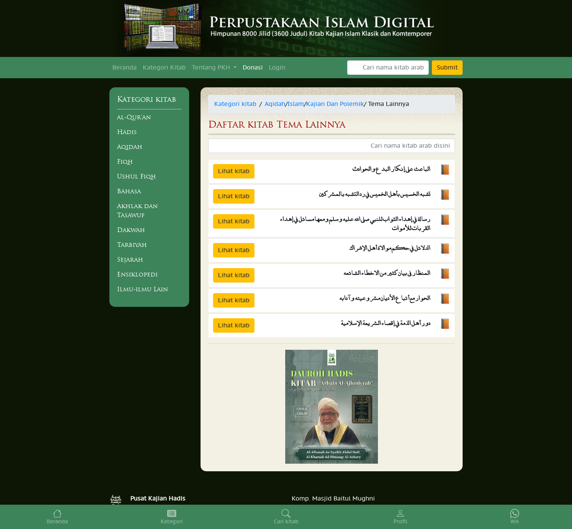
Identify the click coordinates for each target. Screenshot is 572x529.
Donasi (253, 67)
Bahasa (129, 191)
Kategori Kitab (164, 67)
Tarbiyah (132, 244)
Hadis (127, 132)
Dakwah (131, 230)
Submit (447, 67)
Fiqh (125, 161)
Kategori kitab (235, 104)
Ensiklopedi (137, 274)
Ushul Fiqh (136, 176)
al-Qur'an (134, 117)
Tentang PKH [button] (212, 67)
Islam (296, 104)
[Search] (388, 67)
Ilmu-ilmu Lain (142, 289)
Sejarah (130, 259)
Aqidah (129, 146)
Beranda (124, 67)
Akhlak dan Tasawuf (137, 210)
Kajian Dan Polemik (335, 104)
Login (277, 67)
